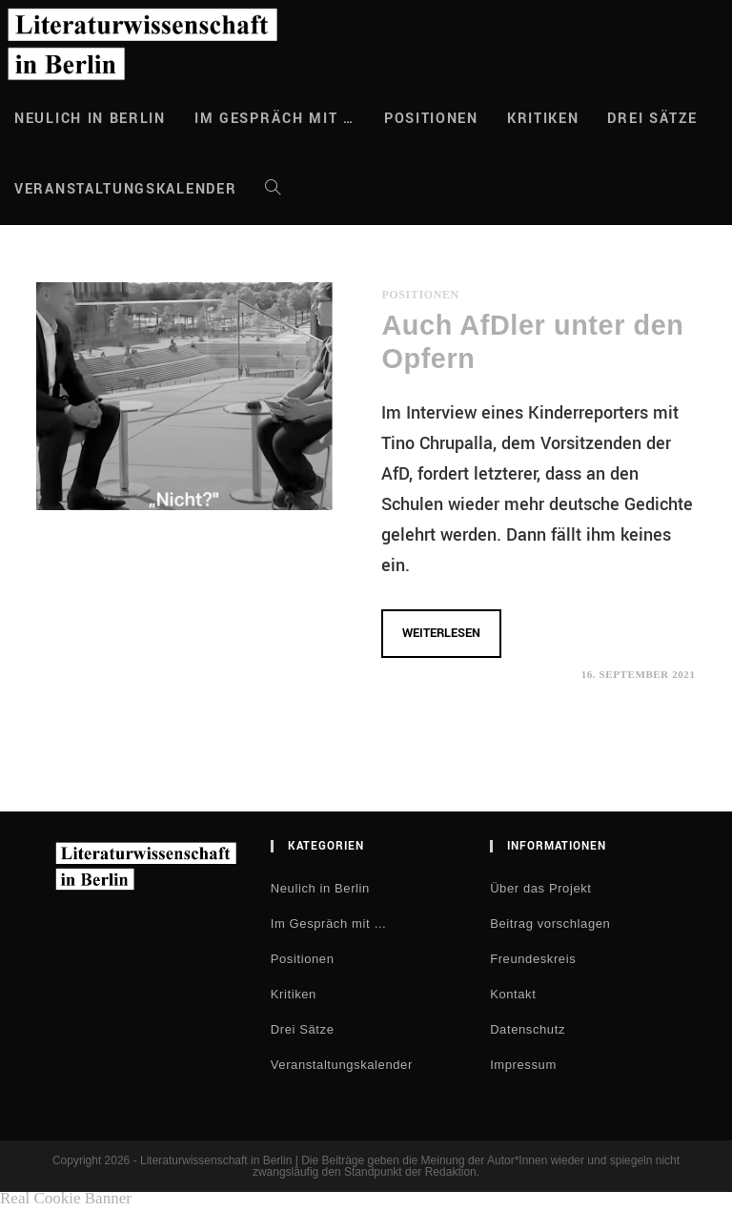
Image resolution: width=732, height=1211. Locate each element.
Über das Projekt (540, 888)
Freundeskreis (533, 959)
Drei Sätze (303, 1029)
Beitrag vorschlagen (550, 923)
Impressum (523, 1064)
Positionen (419, 294)
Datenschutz (527, 1029)
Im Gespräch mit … (329, 923)
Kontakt (513, 994)
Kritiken (293, 994)
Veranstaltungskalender (342, 1064)
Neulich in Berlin (320, 888)
